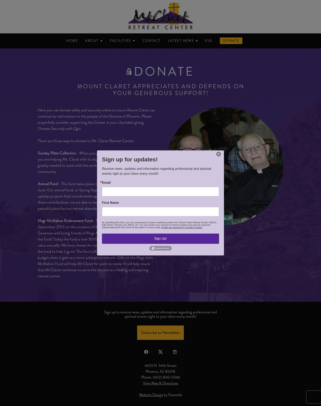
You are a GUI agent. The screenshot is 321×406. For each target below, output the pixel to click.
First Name (110, 202)
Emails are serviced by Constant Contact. (182, 227)
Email (106, 182)
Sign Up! (160, 238)
